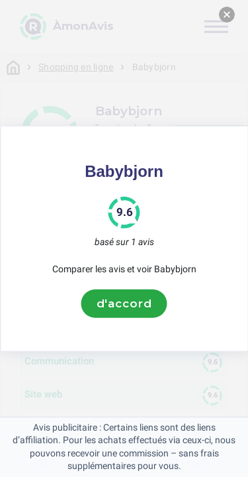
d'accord (124, 303)
